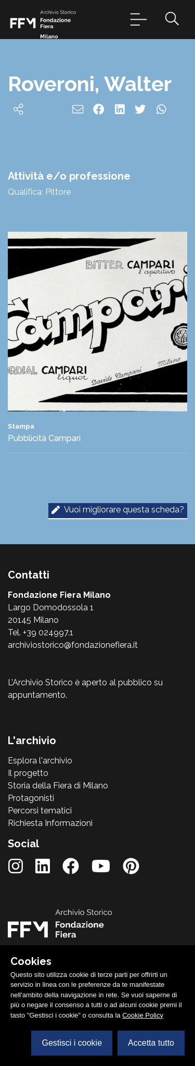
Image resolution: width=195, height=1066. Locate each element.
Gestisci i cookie (72, 1042)
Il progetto (28, 773)
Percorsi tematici (40, 811)
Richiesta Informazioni (50, 823)
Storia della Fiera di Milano (58, 786)
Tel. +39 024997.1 (40, 632)
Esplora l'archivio (40, 761)
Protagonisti (31, 798)
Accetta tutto (151, 1042)
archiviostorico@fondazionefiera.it (73, 645)
